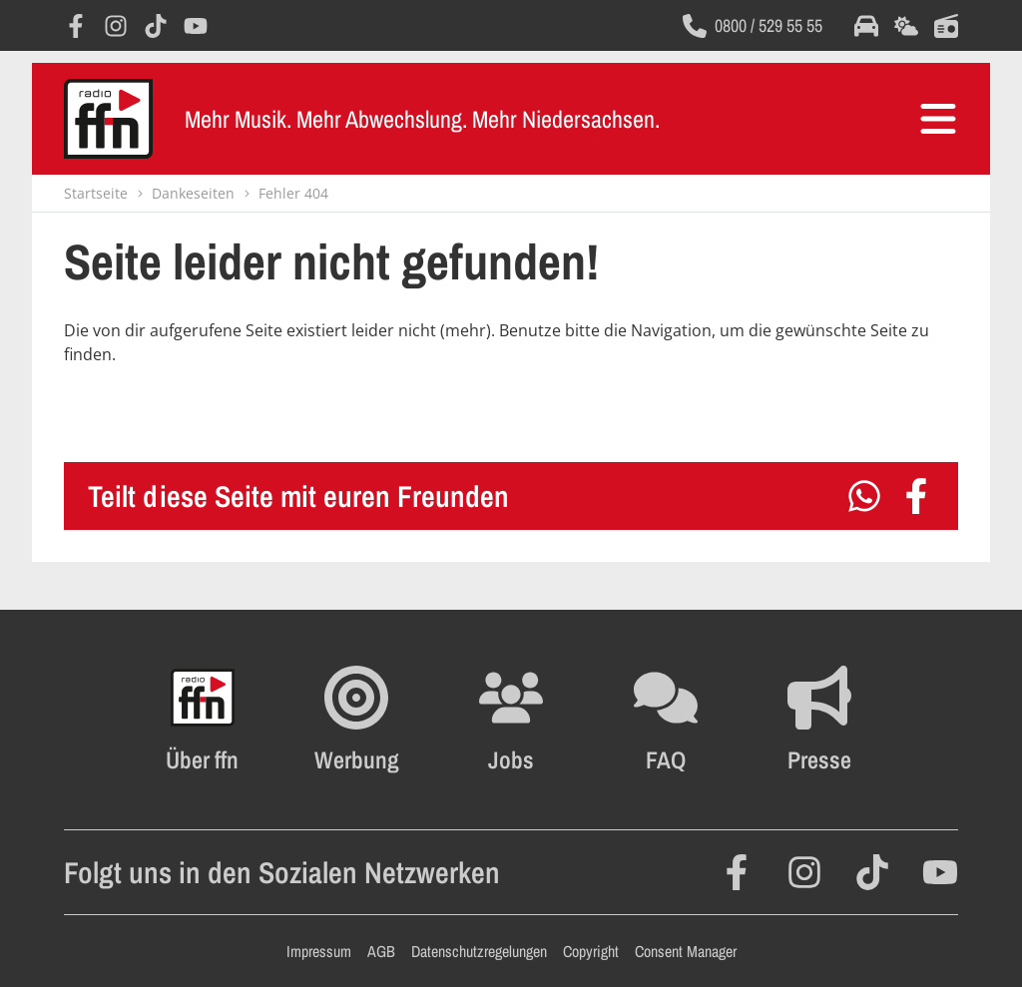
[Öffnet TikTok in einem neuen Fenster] (156, 26)
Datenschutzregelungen (479, 951)
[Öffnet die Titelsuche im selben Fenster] (946, 26)
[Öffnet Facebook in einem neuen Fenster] (76, 26)
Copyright (591, 951)
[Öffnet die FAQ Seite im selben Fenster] (666, 719)
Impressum (318, 951)
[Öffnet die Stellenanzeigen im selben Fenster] (511, 719)
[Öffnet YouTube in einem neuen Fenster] (196, 26)
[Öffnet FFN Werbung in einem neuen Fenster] (356, 719)
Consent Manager (686, 951)
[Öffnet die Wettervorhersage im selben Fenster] (906, 26)
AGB (381, 951)
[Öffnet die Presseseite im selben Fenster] (819, 719)
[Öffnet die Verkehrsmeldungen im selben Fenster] (866, 26)
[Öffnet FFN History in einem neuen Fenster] (202, 719)
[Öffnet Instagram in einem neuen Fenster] (116, 26)
